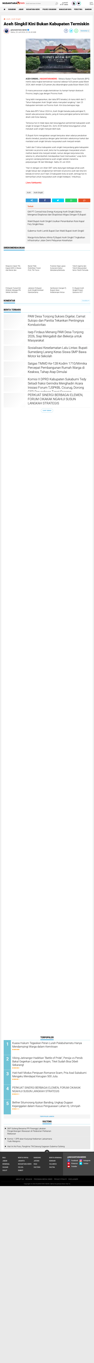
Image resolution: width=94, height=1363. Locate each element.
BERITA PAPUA (23, 1158)
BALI (4, 1158)
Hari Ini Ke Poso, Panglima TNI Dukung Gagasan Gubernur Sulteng (36, 1146)
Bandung (88, 9)
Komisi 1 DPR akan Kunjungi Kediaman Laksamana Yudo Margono (29, 1140)
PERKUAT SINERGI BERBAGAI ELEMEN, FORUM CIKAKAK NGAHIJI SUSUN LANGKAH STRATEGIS (55, 399)
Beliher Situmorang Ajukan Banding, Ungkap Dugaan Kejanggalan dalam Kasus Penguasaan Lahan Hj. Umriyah (46, 1104)
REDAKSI (28, 1179)
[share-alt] (32, 200)
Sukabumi (12, 9)
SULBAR (5, 1167)
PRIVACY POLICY (60, 1179)
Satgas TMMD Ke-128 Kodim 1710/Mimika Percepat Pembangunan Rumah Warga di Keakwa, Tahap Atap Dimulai (57, 368)
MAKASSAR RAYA (65, 9)
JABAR (21, 9)
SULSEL (21, 1167)
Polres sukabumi (49, 9)
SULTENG (37, 1167)
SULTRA (52, 1167)
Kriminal (6, 1164)
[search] (42, 3)
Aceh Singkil (16, 19)
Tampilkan (85, 300)
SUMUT (20, 1170)
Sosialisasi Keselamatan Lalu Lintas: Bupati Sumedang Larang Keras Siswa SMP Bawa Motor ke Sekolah (57, 352)
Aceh (8, 19)
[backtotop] (47, 1152)
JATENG (36, 1161)
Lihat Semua (47, 410)
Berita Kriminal (55, 1158)
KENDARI (52, 1161)
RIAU (35, 1164)
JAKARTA (21, 1161)
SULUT (4, 1170)
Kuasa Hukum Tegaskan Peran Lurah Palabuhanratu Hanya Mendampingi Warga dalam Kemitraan (47, 1045)
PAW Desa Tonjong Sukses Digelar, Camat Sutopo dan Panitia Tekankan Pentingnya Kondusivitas (56, 320)
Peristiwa (78, 9)
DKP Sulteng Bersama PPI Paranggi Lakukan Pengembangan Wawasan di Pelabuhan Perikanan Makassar (29, 1131)
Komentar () (85, 31)
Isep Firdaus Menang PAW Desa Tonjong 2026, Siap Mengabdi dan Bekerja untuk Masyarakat (55, 336)
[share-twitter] (71, 31)
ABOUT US (20, 1179)
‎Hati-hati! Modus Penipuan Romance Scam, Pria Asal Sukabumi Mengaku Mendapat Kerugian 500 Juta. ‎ (49, 1074)
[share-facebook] (66, 31)
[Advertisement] (13, 72)
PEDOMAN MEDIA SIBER (43, 1179)
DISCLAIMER (73, 1179)
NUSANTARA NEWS (33, 9)
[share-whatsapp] (76, 31)
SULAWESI (53, 1164)
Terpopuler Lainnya (47, 1116)
